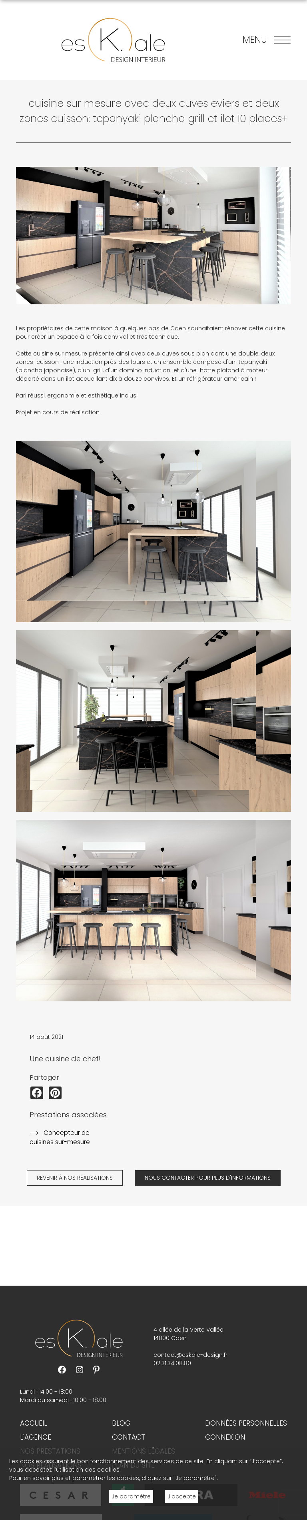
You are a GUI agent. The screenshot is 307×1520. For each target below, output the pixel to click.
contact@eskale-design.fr (190, 1355)
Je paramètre (131, 1496)
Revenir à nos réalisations (75, 1178)
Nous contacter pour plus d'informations (208, 1178)
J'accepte (181, 1496)
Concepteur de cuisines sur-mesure (60, 1137)
